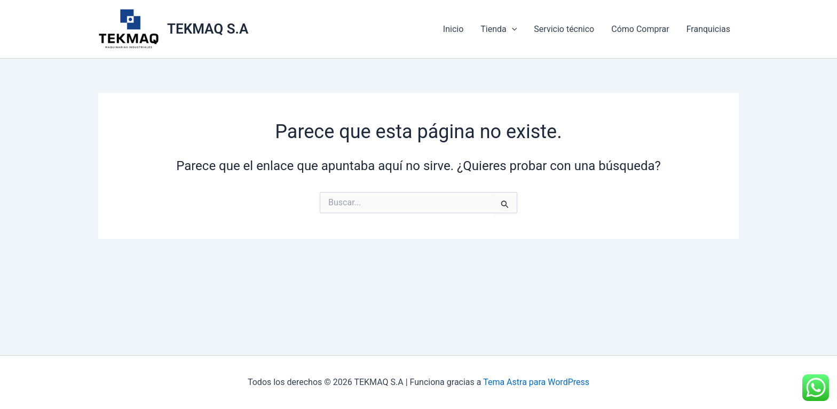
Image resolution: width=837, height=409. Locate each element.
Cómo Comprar (640, 29)
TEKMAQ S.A (207, 29)
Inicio (453, 29)
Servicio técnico (564, 29)
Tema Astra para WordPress (536, 382)
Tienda (498, 29)
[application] (512, 29)
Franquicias (708, 29)
